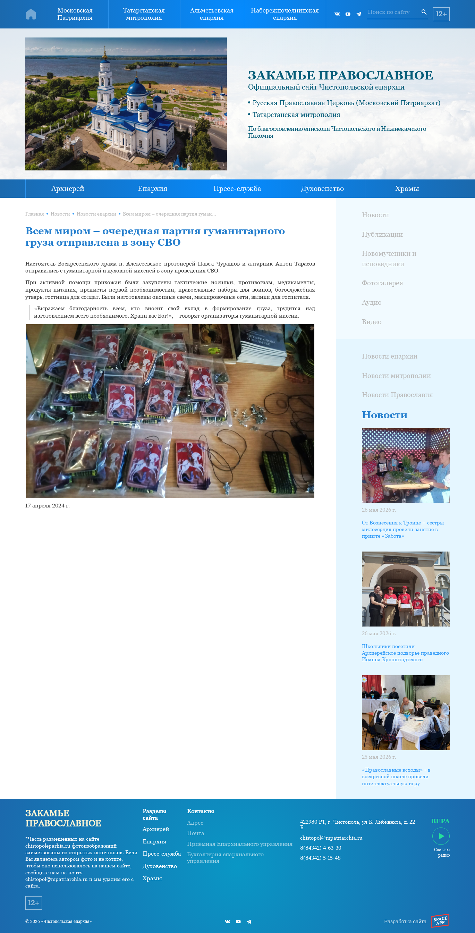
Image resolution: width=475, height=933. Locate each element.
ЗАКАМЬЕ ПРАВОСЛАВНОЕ (340, 75)
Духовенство (322, 188)
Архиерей (67, 188)
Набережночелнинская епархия (285, 14)
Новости (60, 214)
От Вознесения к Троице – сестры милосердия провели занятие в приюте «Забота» (403, 529)
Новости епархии (96, 214)
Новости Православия (397, 394)
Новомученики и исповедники (389, 258)
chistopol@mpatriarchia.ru (331, 838)
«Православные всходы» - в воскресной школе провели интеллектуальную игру (396, 776)
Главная (34, 214)
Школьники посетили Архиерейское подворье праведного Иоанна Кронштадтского (405, 653)
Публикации (382, 234)
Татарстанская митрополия (144, 14)
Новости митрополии (396, 375)
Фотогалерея (382, 283)
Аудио (372, 302)
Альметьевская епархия (212, 14)
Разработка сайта (405, 921)
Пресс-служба (237, 188)
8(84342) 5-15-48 (320, 858)
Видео (372, 322)
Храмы (407, 188)
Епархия (153, 188)
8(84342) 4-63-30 (320, 848)
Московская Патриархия (75, 14)
